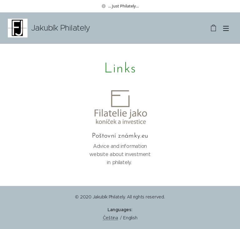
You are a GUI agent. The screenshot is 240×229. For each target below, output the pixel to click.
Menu (226, 28)
